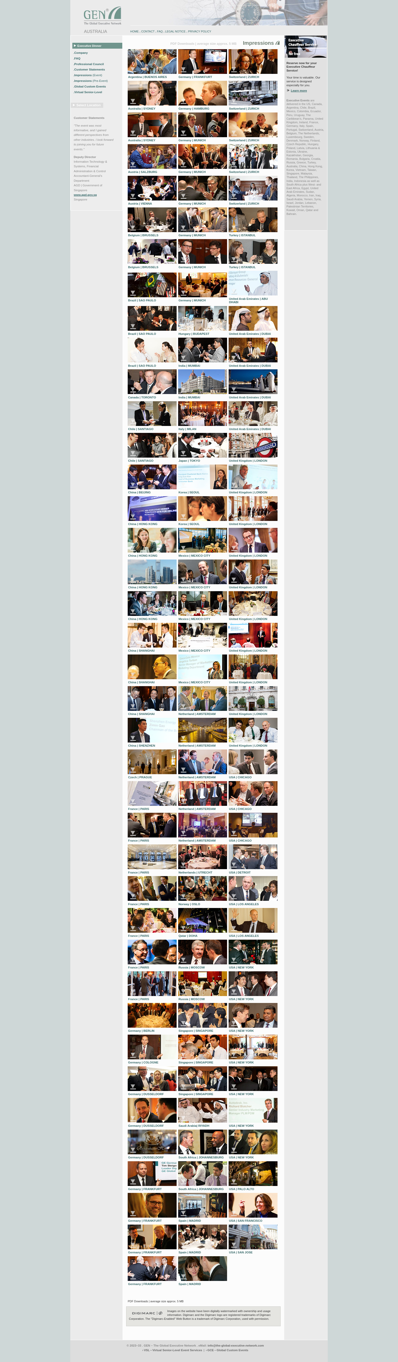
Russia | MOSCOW (192, 967)
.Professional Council (89, 63)
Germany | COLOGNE (143, 1062)
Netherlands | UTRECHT (195, 872)
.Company (81, 52)
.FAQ (77, 58)
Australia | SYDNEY (141, 108)
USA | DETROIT (240, 872)
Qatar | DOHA (188, 935)
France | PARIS (138, 808)
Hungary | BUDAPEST (194, 333)
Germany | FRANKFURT (195, 76)
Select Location (88, 105)
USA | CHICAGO (240, 777)
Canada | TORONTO (142, 397)
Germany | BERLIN (141, 1030)
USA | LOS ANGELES (244, 904)
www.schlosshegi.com (82, 1360)
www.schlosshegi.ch (106, 1360)
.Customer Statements (89, 69)
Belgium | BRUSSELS (143, 235)
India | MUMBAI (189, 365)
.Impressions (87, 75)
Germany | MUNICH (192, 140)
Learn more (299, 90)
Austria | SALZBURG (142, 171)
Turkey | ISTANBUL (242, 235)
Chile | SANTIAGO (141, 429)
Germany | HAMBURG (194, 108)
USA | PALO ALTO (241, 1189)
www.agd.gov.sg (85, 194)
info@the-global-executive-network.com (236, 1345)
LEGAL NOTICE (175, 31)
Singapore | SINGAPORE (196, 1030)
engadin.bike (198, 1356)
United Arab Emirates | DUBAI (250, 333)
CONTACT (147, 31)
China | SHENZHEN (141, 745)
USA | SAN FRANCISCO (245, 1220)
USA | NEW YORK (241, 967)
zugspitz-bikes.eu (258, 1356)
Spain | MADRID (190, 1220)
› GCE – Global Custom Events (227, 1350)
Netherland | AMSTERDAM (197, 713)
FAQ (160, 31)
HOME (134, 31)
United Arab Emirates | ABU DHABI (248, 300)
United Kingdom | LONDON (248, 460)
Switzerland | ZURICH (244, 76)
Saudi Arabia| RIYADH (194, 1125)
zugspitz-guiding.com (280, 1356)
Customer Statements (89, 117)
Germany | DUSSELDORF (146, 1094)
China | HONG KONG (143, 524)
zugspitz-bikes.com (237, 1356)
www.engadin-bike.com (83, 1356)
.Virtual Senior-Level (88, 92)
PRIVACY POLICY (199, 31)
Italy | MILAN (187, 429)
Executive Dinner (87, 45)
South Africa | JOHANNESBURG (201, 1157)
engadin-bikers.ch (216, 1356)
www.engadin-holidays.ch (110, 1356)
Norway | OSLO (189, 904)
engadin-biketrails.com (178, 1356)
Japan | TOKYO (189, 460)
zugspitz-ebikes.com (304, 1356)
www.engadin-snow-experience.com (145, 1356)
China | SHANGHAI (141, 650)
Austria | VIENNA (140, 203)
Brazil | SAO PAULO (142, 300)
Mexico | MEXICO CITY (195, 555)
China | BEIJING (139, 492)
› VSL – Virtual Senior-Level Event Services (172, 1350)
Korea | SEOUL (189, 492)
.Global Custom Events (90, 86)
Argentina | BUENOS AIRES (147, 76)
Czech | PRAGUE (140, 777)
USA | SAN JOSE (241, 1252)
